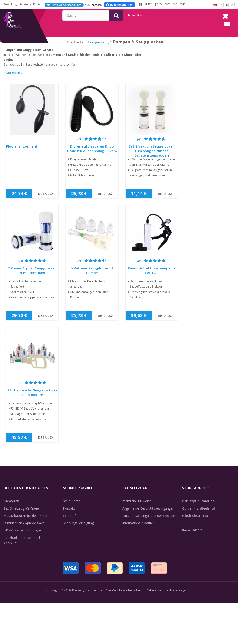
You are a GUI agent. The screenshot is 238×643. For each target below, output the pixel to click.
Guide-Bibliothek (134, 536)
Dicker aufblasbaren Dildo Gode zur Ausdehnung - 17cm (92, 154)
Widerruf (69, 521)
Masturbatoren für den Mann (25, 521)
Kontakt (38, 4)
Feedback (129, 543)
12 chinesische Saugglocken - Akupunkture (32, 398)
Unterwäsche (13, 556)
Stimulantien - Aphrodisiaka (23, 529)
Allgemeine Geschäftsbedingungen (148, 514)
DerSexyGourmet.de (87, 630)
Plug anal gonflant (21, 152)
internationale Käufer (138, 529)
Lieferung (25, 4)
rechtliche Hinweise (136, 507)
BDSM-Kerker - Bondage (22, 536)
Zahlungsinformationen (80, 550)
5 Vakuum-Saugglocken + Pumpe (92, 276)
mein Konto (178, 15)
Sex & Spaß (12, 570)
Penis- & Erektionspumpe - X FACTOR (152, 276)
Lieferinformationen (78, 536)
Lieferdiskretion (74, 543)
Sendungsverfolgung (78, 529)
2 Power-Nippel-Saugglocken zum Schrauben (32, 276)
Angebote (13, 578)
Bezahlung (10, 4)
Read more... (12, 78)
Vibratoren (11, 507)
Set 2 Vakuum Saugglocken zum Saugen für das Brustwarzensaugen (152, 156)
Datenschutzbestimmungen (166, 630)
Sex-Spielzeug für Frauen (22, 514)
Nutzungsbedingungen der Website (148, 521)
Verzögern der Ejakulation (22, 563)
